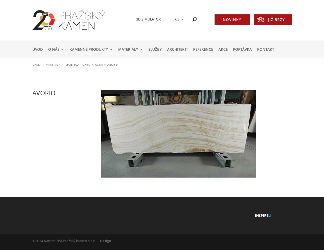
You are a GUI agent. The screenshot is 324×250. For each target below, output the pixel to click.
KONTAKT (265, 50)
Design (105, 241)
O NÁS (53, 50)
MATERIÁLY (128, 50)
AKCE (223, 50)
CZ (177, 19)
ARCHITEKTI (177, 50)
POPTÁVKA (242, 50)
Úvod (37, 50)
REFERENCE (203, 50)
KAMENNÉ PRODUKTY (89, 50)
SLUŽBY (155, 50)
